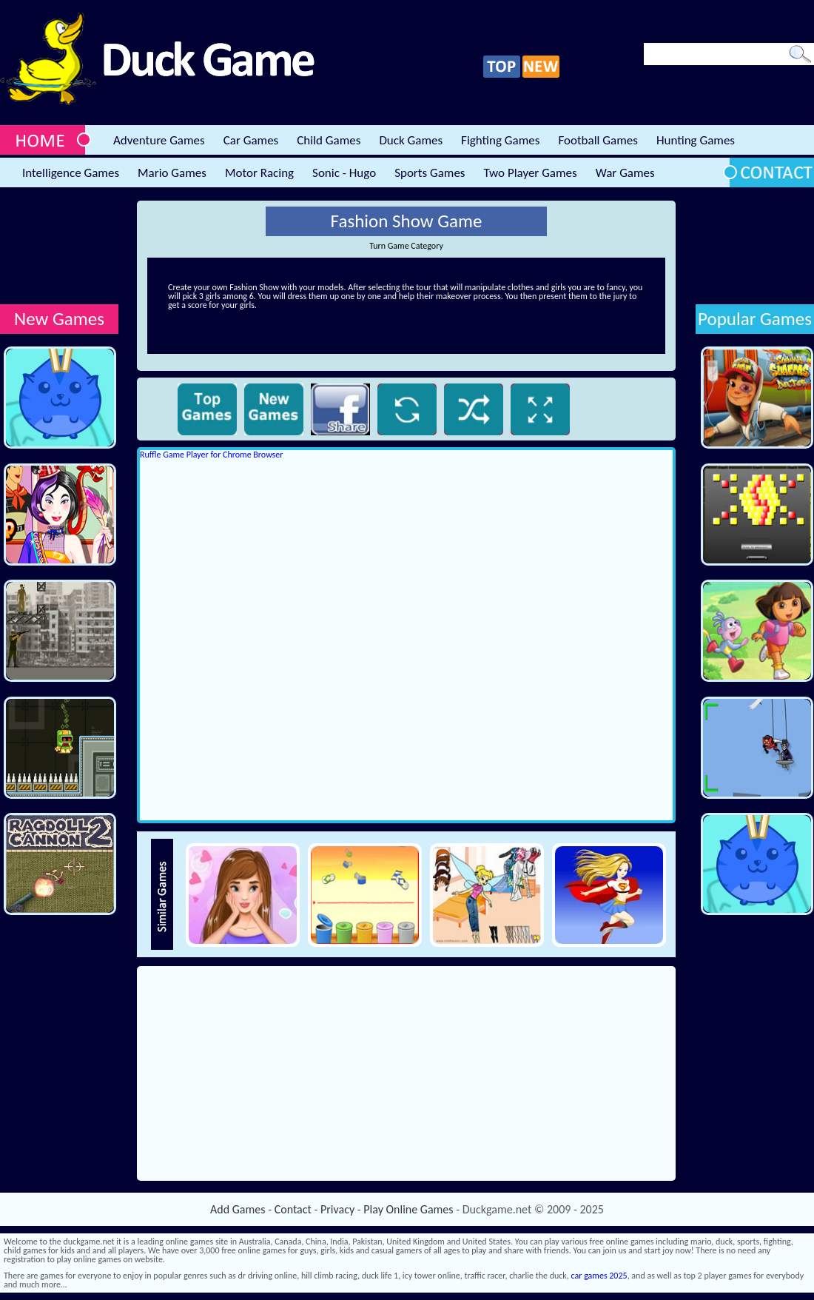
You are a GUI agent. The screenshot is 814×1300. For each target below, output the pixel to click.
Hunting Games (695, 140)
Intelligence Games (70, 173)
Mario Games (172, 173)
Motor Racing (259, 173)
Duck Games (411, 140)
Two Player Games (530, 173)
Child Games (328, 140)
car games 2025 (599, 1275)
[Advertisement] (59, 247)
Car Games (251, 140)
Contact (293, 1209)
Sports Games (429, 173)
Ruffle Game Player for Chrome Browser (211, 454)
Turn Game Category (406, 246)
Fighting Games (500, 140)
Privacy (337, 1209)
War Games (625, 173)
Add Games (237, 1209)
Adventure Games (159, 140)
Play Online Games (408, 1209)
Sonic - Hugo (344, 173)
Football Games (597, 140)
